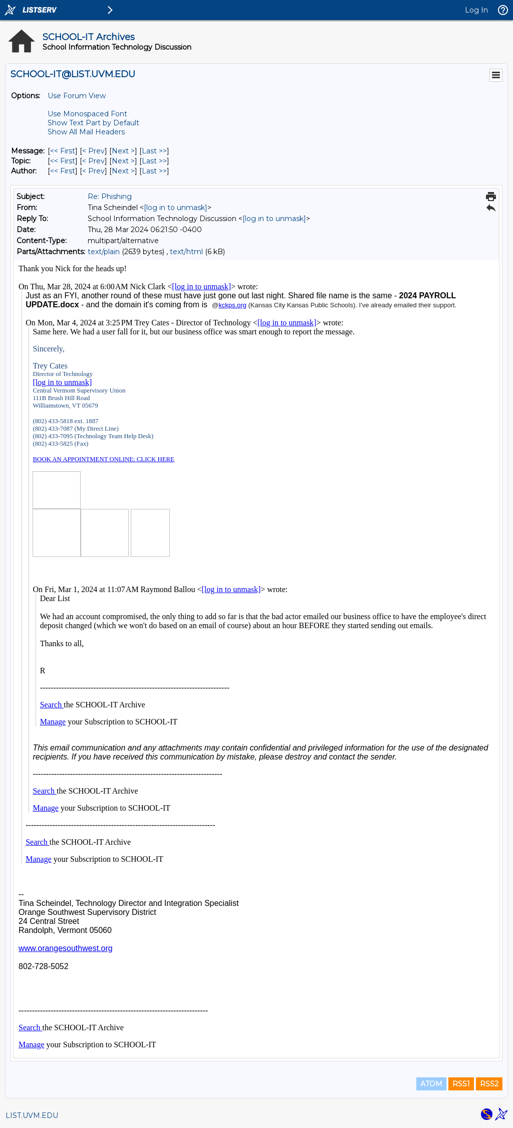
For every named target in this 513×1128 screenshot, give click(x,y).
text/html (186, 251)
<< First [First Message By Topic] (62, 160)
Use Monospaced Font (87, 113)
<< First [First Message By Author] (62, 170)
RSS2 (489, 1083)
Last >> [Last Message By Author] (154, 170)
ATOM (431, 1083)
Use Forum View (77, 95)
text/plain (104, 251)
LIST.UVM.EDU (32, 1115)
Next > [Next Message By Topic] (123, 160)
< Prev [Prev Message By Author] (93, 170)
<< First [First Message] (62, 150)
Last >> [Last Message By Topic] (154, 160)
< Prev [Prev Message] (93, 150)
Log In (476, 10)
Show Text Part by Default (93, 122)
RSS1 (461, 1083)
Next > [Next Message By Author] (123, 170)
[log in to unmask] (175, 207)
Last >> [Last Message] (154, 150)
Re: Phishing (110, 196)
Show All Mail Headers (86, 131)
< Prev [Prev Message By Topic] (93, 160)
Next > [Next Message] (123, 150)
